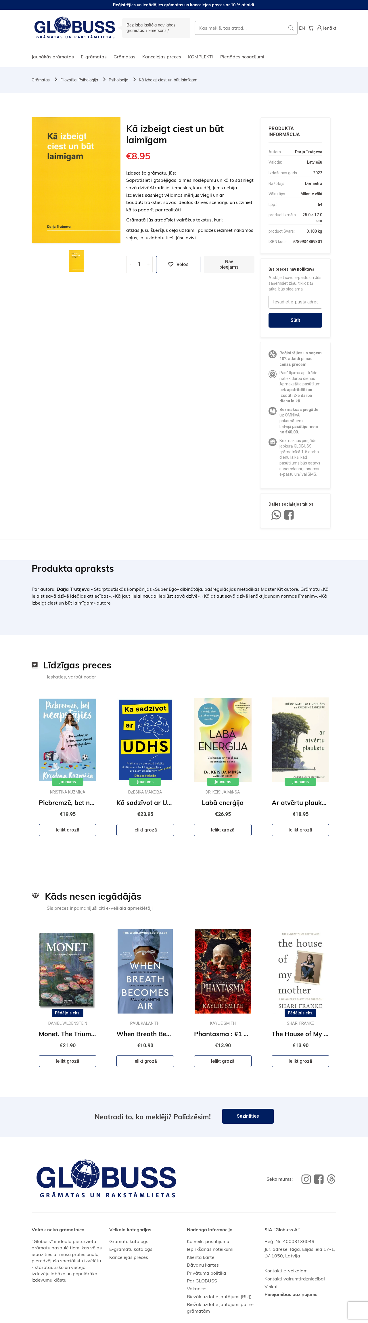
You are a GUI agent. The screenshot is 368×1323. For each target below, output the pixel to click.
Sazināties (248, 1116)
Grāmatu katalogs (128, 1241)
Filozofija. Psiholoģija (79, 80)
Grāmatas (124, 57)
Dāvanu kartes (203, 1265)
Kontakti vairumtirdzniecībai (294, 1279)
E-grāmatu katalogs (130, 1249)
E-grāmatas (94, 57)
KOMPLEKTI (200, 57)
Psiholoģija (118, 80)
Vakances (197, 1288)
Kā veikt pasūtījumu (208, 1241)
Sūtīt (295, 320)
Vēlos (178, 264)
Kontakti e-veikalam (286, 1271)
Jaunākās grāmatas (53, 57)
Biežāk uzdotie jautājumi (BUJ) (219, 1296)
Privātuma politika (206, 1273)
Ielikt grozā (67, 830)
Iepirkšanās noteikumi (210, 1249)
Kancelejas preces (161, 57)
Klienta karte (200, 1257)
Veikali (271, 1286)
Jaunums (67, 781)
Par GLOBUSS (202, 1281)
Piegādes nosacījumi (242, 57)
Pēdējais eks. (67, 1013)
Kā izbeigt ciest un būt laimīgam (168, 80)
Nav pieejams (229, 264)
